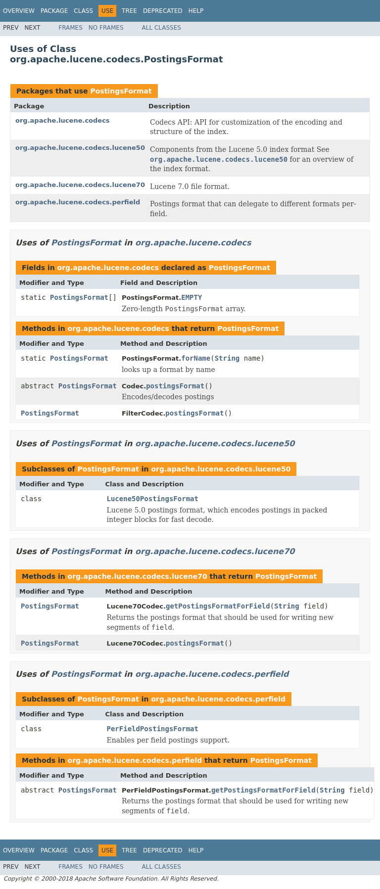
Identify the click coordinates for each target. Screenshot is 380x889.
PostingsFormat (120, 91)
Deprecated (163, 10)
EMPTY (191, 297)
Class (83, 10)
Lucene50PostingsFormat (152, 499)
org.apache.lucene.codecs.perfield (77, 202)
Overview (19, 10)
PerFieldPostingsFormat (152, 729)
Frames (70, 27)
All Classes (161, 27)
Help (196, 10)
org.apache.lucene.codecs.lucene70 (80, 184)
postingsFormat (175, 386)
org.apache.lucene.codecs (62, 120)
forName (195, 358)
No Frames (106, 27)
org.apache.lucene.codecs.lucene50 (80, 147)
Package (54, 10)
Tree (129, 10)
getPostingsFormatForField (218, 606)
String (227, 358)
